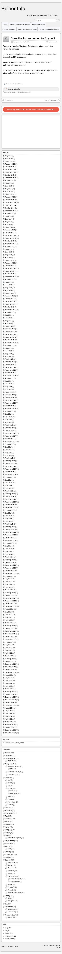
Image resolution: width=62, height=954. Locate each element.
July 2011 (8, 645)
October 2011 (9, 636)
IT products (7, 100)
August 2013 (9, 576)
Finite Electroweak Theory (20, 25)
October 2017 (9, 439)
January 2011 (9, 661)
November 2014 (10, 535)
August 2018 (9, 411)
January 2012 (9, 628)
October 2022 (9, 274)
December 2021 (10, 301)
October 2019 (9, 373)
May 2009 (8, 716)
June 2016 (8, 483)
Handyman (8, 819)
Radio (12, 791)
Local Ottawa (9, 841)
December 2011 (10, 631)
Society (27, 42)
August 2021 (9, 312)
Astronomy (11, 862)
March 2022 (9, 293)
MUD (11, 768)
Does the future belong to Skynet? (32, 38)
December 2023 (10, 235)
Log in (7, 930)
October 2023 (9, 241)
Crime (10, 898)
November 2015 (10, 502)
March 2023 (9, 260)
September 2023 (10, 244)
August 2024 (9, 213)
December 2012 (10, 598)
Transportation (10, 915)
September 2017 (10, 441)
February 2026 (10, 164)
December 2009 (10, 697)
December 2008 (10, 730)
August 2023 (9, 246)
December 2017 (10, 433)
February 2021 (10, 329)
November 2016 (10, 469)
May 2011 (8, 650)
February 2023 (10, 263)
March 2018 (9, 425)
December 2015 (10, 499)
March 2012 (9, 623)
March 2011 (9, 656)
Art (8, 780)
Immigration (11, 901)
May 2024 (8, 222)
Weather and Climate (15, 893)
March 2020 (9, 359)
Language (8, 833)
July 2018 (8, 414)
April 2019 (8, 389)
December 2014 (10, 532)
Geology (10, 873)
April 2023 (8, 257)
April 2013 (8, 587)
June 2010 (8, 680)
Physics (10, 887)
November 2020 (10, 337)
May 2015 (8, 518)
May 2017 (8, 452)
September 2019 (10, 375)
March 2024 (9, 227)
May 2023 (8, 255)
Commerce (8, 755)
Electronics (11, 912)
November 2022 (10, 271)
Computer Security (18, 42)
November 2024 (10, 205)
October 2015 (9, 505)
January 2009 (9, 727)
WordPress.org (10, 939)
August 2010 (9, 675)
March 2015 (9, 524)
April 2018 (8, 422)
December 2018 (10, 400)
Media (10, 788)
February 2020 (10, 362)
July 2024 (8, 216)
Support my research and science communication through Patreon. (31, 109)
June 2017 (8, 450)
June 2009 (8, 713)
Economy (8, 808)
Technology (9, 907)
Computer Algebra (16, 878)
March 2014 (9, 557)
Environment (9, 813)
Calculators (11, 909)
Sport (7, 904)
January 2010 (9, 694)
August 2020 (9, 345)
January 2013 (9, 595)
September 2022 (10, 277)
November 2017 (10, 436)
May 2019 (8, 386)
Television (13, 793)
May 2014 (8, 551)
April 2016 (8, 488)
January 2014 (9, 562)
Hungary (8, 830)
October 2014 (9, 538)
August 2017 (9, 444)
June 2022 (8, 285)
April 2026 (8, 158)
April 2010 (8, 686)
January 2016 (9, 496)
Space (10, 890)
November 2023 (10, 238)
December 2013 (10, 565)
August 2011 (9, 642)
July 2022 (8, 282)
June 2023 (8, 252)
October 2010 (9, 669)
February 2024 (10, 230)
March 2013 (9, 590)
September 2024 (10, 211)
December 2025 (10, 169)
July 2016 (8, 480)
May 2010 (8, 683)
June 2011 (8, 648)
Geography (11, 871)
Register (8, 928)
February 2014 (10, 560)
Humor (7, 827)
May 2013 (8, 584)
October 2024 (9, 208)
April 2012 (8, 620)
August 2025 (9, 180)
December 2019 (10, 367)
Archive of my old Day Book (14, 743)
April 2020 (8, 356)
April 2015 (8, 521)
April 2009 (8, 719)
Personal (8, 843)
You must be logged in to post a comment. (17, 92)
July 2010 (8, 678)
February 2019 (10, 395)
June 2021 (8, 318)
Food (7, 816)
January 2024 (9, 233)
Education (8, 810)
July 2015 (8, 513)
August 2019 (9, 378)
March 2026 (9, 161)
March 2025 (9, 194)
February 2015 (10, 527)
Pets (6, 846)
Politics (7, 852)
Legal (7, 835)
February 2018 (10, 428)
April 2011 (8, 653)
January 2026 (9, 167)
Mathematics (12, 876)
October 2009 (9, 702)
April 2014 (8, 554)
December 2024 (10, 202)
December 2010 (10, 664)
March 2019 (9, 392)
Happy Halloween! (52, 100)
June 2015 (8, 516)
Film (9, 785)
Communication (10, 758)
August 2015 (9, 510)
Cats (9, 849)
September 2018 (10, 409)
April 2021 (8, 323)
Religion (7, 857)
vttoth (14, 84)
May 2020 (8, 354)
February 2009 (10, 724)
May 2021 (8, 321)
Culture (7, 778)
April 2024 (8, 224)
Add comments (53, 42)
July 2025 (8, 183)
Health (7, 821)
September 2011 (10, 639)
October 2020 (9, 340)
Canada (7, 753)
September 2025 (10, 178)
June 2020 (8, 351)
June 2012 (8, 615)
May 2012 (8, 617)
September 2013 (10, 573)
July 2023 (8, 249)
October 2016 (9, 472)
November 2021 (10, 304)
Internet (10, 761)
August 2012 (9, 609)
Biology (10, 865)
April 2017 (8, 455)
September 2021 (10, 310)
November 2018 (10, 403)
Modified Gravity (38, 25)
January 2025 (9, 200)
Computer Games (13, 766)
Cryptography (14, 881)
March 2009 (9, 722)
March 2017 (9, 458)
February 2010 (10, 691)
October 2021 (9, 307)
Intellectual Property (14, 838)
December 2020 (10, 334)
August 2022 (9, 279)
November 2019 (10, 370)
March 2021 (9, 326)
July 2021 (8, 315)
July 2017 (8, 447)
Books (10, 783)
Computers (8, 764)
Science (7, 860)
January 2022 (9, 299)
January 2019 (9, 397)
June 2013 (8, 582)
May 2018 (8, 419)
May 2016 (8, 485)
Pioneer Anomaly (8, 29)
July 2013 (8, 579)
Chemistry (11, 868)
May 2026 (8, 156)
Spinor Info (13, 8)
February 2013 (10, 593)
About (4, 25)
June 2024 (8, 219)
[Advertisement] (17, 131)
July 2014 (8, 546)
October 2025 (9, 175)
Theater (10, 805)
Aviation (10, 917)
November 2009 (10, 700)
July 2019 (8, 381)
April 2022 (8, 290)
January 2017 (9, 463)
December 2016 (10, 466)
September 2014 (10, 540)
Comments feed (10, 936)
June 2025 (8, 186)
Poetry (10, 799)
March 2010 (9, 689)
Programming (9, 854)
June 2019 (8, 384)
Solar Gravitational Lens (27, 29)
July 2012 (8, 612)
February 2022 (10, 296)
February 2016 (10, 494)
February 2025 (10, 197)
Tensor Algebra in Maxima (49, 29)
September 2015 (10, 507)
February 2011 (10, 659)
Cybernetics (11, 774)
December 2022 (10, 268)
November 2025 (10, 172)
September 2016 (10, 474)
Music (9, 796)
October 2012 (9, 604)
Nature (10, 884)
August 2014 (9, 543)
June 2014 (8, 549)
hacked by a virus (43, 62)
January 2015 (9, 529)
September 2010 (10, 672)
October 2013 (9, 571)
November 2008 (10, 733)
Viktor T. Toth (14, 946)
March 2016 (9, 491)
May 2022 (8, 288)
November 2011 (10, 634)
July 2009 (8, 711)
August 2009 (9, 708)
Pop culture (11, 802)
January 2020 (9, 365)
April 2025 (8, 191)
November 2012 (10, 601)
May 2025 (8, 189)
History (7, 824)
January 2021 (9, 331)
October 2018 (9, 406)
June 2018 (8, 417)
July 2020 (8, 348)
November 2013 (10, 568)
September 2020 (10, 343)
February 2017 (10, 461)
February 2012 (10, 625)
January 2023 (9, 266)
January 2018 (9, 430)
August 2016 (9, 477)
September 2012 (10, 606)
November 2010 (10, 667)
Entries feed (9, 933)
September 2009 (10, 705)
